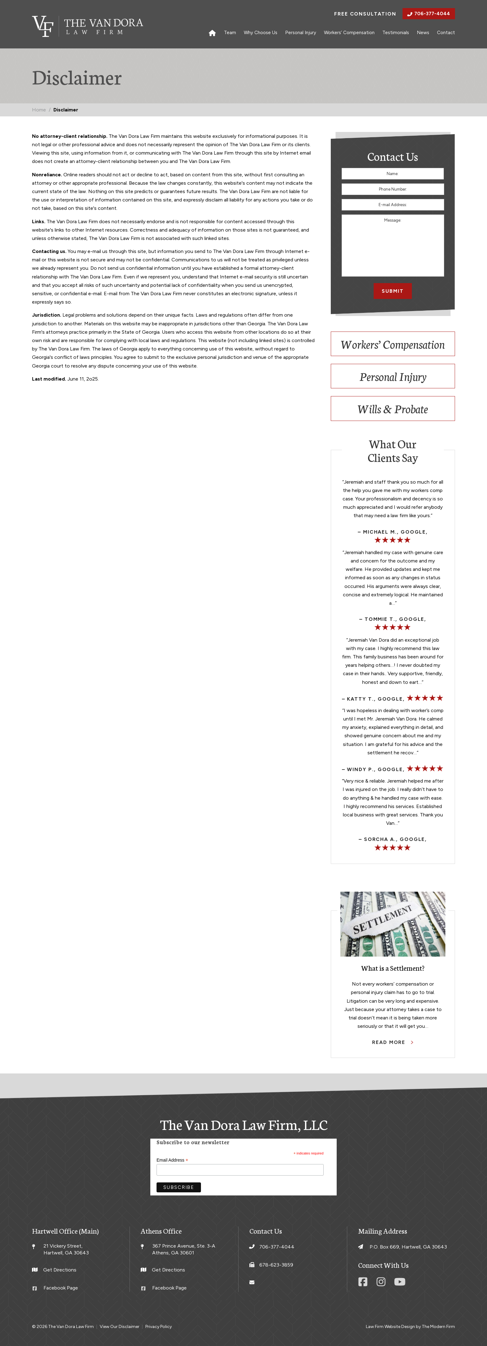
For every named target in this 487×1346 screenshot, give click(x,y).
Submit (393, 291)
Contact (446, 32)
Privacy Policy (158, 1326)
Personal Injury (300, 32)
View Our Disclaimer (119, 1326)
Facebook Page (60, 1288)
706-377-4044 (432, 13)
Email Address (172, 1160)
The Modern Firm (438, 1326)
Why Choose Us (260, 32)
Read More (389, 1042)
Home (212, 33)
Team (230, 32)
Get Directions (59, 1270)
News (423, 32)
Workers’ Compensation (349, 32)
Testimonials (395, 32)
